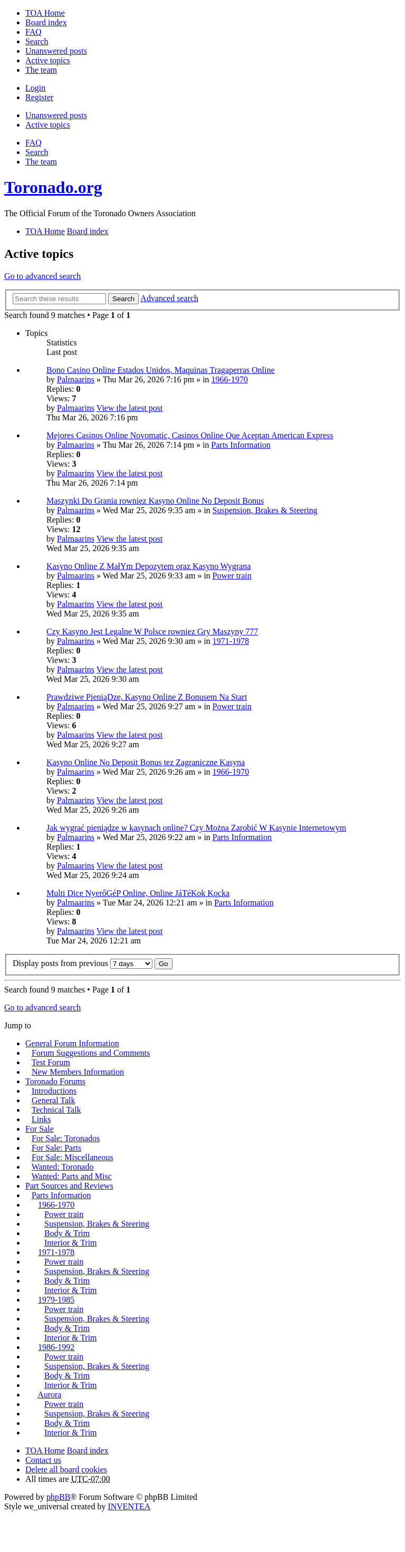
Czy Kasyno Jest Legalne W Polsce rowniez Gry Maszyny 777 (152, 631)
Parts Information (241, 444)
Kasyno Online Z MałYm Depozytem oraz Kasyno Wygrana (148, 566)
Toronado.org (53, 187)
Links (41, 1119)
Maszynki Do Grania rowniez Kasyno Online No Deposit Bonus (155, 500)
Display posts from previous (82, 963)
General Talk (53, 1100)
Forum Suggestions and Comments (91, 1052)
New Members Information (78, 1071)
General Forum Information (72, 1043)
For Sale (39, 1128)
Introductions (54, 1090)
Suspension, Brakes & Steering (265, 510)
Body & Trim (67, 1233)
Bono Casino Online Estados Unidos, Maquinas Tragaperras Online (160, 369)
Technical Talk (56, 1109)
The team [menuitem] (41, 69)
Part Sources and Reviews (69, 1185)
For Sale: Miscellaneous (72, 1157)
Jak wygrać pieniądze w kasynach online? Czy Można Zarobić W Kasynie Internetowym (196, 827)
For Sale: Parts (56, 1147)
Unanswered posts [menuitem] (56, 50)
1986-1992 (56, 1347)
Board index (88, 1450)
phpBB (58, 1496)
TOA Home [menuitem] (45, 12)
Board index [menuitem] (46, 22)
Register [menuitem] (39, 97)
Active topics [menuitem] (47, 60)
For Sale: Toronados (66, 1138)
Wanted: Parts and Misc (72, 1176)
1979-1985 (56, 1299)
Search (123, 299)
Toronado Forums (55, 1081)
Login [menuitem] (35, 87)
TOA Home (45, 1450)
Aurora (49, 1394)
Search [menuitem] (37, 41)
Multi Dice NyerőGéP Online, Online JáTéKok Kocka (137, 893)
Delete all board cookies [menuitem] (66, 1469)
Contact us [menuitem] (43, 1459)
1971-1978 (231, 641)
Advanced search (169, 298)
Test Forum (51, 1062)
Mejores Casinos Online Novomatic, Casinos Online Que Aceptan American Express (189, 435)
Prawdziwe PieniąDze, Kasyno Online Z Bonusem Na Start (146, 696)
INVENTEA (129, 1506)
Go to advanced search (42, 276)
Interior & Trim (70, 1242)
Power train (232, 575)
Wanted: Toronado (63, 1166)
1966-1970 (229, 379)
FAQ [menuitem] (33, 31)
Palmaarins (75, 379)
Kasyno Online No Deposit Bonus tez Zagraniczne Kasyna (145, 762)
